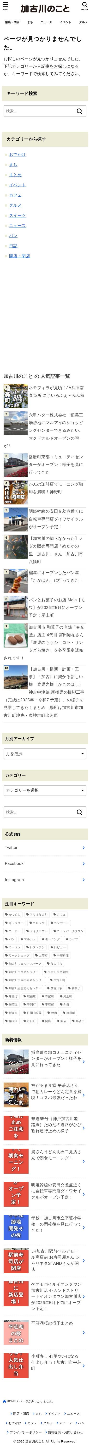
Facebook (14, 863)
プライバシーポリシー (26, 1432)
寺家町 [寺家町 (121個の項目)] (49, 996)
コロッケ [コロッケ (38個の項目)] (39, 923)
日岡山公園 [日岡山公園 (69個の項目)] (34, 1013)
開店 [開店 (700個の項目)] (63, 1021)
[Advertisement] (45, 315)
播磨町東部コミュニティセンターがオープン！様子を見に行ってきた (56, 465)
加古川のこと (35, 1441)
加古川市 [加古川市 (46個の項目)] (56, 963)
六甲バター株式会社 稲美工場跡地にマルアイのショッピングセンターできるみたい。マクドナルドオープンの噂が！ (43, 430)
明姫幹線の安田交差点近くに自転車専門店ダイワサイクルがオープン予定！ (56, 519)
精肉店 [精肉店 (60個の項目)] (13, 1021)
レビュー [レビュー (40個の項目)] (60, 947)
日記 (13, 246)
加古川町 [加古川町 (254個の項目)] (59, 980)
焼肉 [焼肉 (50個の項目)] (54, 1013)
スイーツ (17, 215)
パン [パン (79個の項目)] (12, 939)
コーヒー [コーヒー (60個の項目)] (15, 931)
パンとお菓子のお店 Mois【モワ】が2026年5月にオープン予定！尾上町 (57, 608)
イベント (65, 22)
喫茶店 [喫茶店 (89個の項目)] (31, 996)
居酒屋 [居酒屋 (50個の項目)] (13, 1004)
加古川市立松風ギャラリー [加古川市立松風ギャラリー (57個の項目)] (26, 980)
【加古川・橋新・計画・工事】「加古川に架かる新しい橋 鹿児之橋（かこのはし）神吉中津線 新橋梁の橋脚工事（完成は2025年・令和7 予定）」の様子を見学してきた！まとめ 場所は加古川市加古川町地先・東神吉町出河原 (44, 692)
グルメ (15, 205)
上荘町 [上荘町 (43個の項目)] (43, 955)
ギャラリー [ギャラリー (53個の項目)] (16, 923)
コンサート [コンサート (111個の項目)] (61, 923)
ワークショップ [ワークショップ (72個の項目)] (19, 955)
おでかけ (17, 154)
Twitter (11, 847)
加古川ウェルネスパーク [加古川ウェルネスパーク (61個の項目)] (25, 963)
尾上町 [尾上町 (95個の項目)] (67, 996)
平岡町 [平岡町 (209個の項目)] (31, 1004)
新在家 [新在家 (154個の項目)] (13, 1013)
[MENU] (5, 6)
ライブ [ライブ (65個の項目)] (73, 939)
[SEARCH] (84, 6)
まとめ (15, 175)
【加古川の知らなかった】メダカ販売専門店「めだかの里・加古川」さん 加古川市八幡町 (56, 550)
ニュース (46, 22)
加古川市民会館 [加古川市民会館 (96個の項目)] (58, 972)
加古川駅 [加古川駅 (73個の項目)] (56, 988)
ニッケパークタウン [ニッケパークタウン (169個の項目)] (70, 931)
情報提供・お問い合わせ (65, 1432)
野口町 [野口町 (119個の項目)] (31, 1021)
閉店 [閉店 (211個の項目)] (48, 1021)
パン (13, 235)
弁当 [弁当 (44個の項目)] (66, 1004)
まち (30, 22)
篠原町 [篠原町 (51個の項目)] (70, 1013)
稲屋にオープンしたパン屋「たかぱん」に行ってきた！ (56, 576)
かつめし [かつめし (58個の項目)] (15, 914)
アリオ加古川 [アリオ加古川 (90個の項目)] (39, 914)
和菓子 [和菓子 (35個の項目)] (76, 988)
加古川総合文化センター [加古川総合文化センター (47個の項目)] (25, 988)
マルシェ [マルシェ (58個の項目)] (30, 939)
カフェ (15, 195)
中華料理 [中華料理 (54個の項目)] (63, 955)
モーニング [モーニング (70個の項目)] (52, 939)
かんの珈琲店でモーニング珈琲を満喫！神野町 (56, 488)
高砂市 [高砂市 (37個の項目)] (80, 1021)
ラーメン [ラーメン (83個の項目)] (15, 947)
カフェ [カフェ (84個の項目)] (61, 914)
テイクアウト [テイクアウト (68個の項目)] (39, 931)
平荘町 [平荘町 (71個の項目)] (49, 1004)
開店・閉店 (12, 22)
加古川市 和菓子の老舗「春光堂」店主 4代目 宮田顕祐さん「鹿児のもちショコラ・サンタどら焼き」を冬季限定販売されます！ (44, 642)
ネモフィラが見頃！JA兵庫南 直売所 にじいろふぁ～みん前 (56, 392)
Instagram (14, 880)
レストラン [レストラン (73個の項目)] (37, 947)
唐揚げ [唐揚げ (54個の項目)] (13, 996)
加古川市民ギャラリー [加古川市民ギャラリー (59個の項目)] (23, 972)
